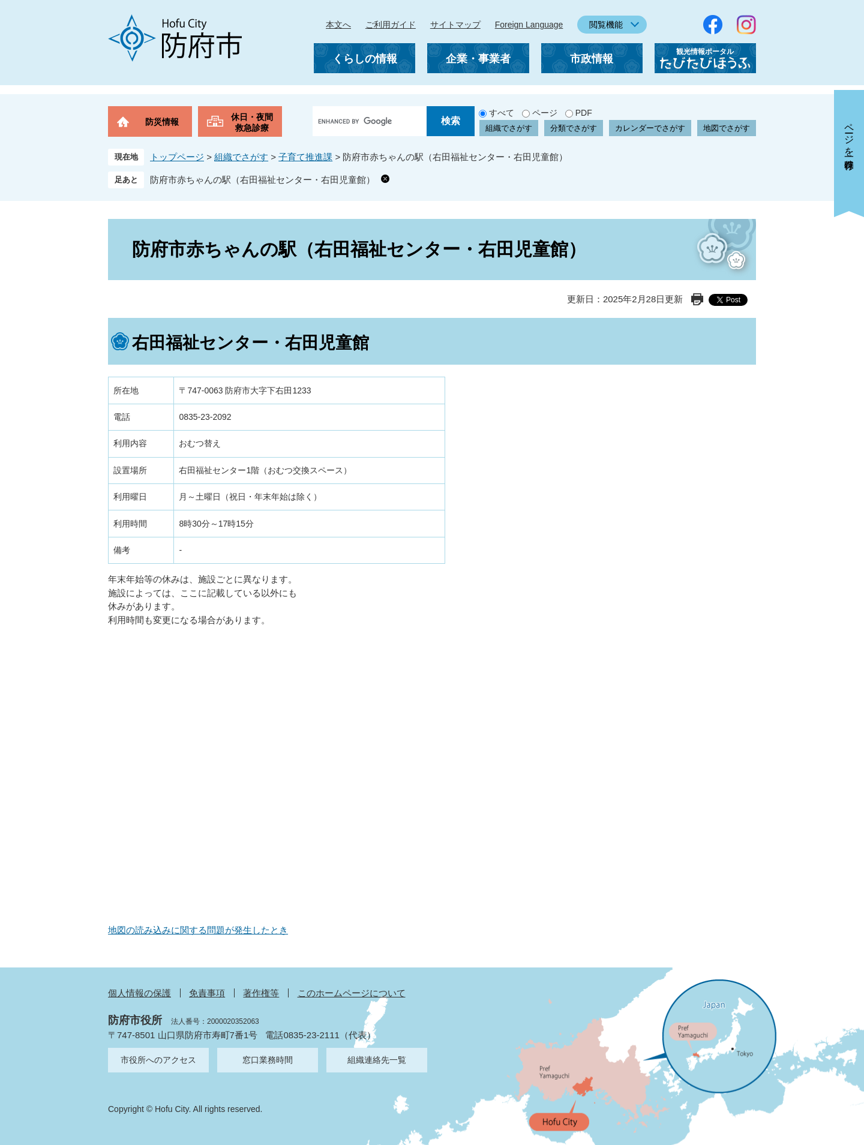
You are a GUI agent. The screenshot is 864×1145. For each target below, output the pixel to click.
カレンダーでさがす (650, 128)
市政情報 (591, 59)
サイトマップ (455, 24)
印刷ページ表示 (697, 299)
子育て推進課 (305, 157)
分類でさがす (573, 128)
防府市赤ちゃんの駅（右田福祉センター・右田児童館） (262, 180)
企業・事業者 (478, 59)
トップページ (177, 157)
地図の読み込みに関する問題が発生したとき (198, 930)
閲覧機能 (606, 24)
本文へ (338, 24)
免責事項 (207, 993)
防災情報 (162, 122)
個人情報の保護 (139, 993)
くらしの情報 (364, 59)
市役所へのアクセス (158, 1060)
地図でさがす (726, 128)
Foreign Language (529, 24)
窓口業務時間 (267, 1060)
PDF (583, 113)
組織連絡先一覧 (376, 1060)
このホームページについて (352, 993)
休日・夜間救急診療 (252, 122)
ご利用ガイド (390, 24)
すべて (501, 113)
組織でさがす (508, 128)
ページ (544, 113)
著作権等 (261, 993)
